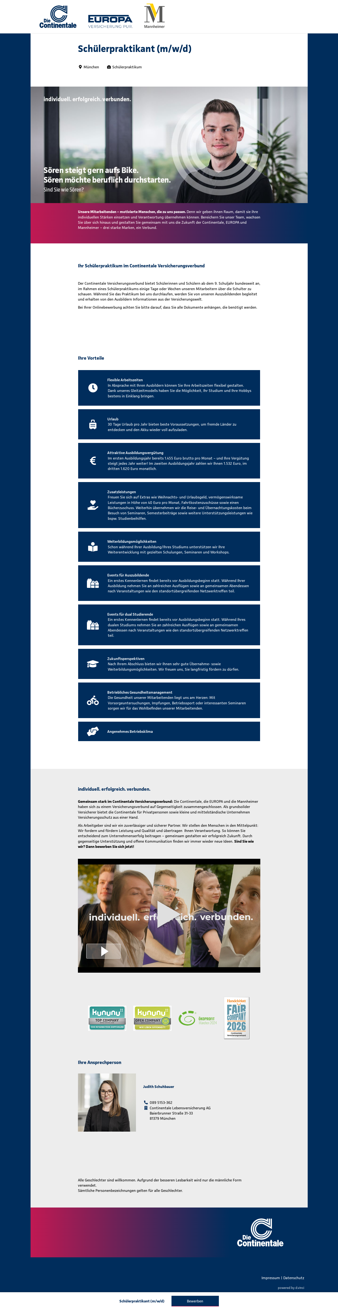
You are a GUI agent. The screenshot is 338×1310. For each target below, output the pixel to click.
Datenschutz (293, 1277)
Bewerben (195, 1301)
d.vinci (299, 1288)
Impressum (270, 1277)
